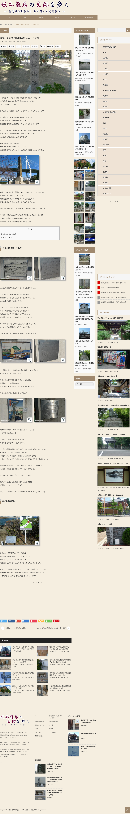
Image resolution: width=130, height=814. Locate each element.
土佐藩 (26, 664)
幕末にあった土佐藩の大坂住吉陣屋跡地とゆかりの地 (54, 793)
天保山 (24, 41)
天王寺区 (68, 664)
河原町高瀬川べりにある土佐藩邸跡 (84, 123)
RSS (1, 762)
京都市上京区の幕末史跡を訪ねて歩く (110, 495)
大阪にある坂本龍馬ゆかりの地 (110, 287)
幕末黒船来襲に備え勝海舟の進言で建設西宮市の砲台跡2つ (84, 319)
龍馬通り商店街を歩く (105, 347)
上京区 (105, 58)
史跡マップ (24, 677)
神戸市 (14, 651)
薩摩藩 (77, 105)
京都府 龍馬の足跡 (109, 47)
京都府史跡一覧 (39, 721)
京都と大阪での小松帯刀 (106, 524)
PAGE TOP (127, 810)
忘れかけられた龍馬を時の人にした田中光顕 (51, 628)
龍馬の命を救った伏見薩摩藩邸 (84, 98)
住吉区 (22, 664)
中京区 (79, 81)
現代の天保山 (6, 237)
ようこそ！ (8, 17)
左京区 (14, 692)
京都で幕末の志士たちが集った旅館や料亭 (84, 74)
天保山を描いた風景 (8, 234)
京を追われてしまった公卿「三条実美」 (111, 318)
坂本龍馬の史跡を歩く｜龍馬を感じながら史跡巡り (22, 810)
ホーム (37, 716)
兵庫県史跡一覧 (39, 725)
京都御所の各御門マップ (88, 734)
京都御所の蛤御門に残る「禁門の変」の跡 (113, 302)
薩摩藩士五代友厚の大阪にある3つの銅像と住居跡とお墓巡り (54, 766)
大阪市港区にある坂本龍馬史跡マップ (84, 268)
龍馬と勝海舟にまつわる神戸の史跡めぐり (84, 147)
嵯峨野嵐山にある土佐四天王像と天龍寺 (113, 292)
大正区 (58, 651)
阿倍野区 (106, 117)
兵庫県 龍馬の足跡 (109, 90)
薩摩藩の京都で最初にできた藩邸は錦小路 (113, 297)
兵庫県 (57, 17)
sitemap (51, 736)
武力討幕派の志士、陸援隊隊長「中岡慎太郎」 (84, 364)
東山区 (19, 692)
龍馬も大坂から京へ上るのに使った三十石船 (113, 463)
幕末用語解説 (89, 17)
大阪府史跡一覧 (53, 721)
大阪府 (41, 17)
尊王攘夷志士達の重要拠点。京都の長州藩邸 (83, 293)
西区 (104, 150)
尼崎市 (105, 96)
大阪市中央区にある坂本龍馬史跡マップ (84, 49)
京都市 (27, 690)
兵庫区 (90, 152)
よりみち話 (87, 78)
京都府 (24, 17)
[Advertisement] (17, 599)
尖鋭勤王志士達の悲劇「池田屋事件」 (88, 721)
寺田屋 (116, 371)
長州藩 (105, 177)
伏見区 (90, 103)
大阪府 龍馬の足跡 (109, 112)
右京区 (105, 52)
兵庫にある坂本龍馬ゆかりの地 (84, 342)
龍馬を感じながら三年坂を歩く (108, 376)
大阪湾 (19, 41)
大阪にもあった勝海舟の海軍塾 (16, 628)
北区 (104, 123)
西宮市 (86, 325)
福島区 (19, 651)
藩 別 (73, 17)
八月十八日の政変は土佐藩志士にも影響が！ (113, 434)
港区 (14, 41)
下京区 (105, 69)
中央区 (22, 649)
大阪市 (10, 41)
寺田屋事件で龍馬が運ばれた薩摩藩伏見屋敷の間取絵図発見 (54, 779)
